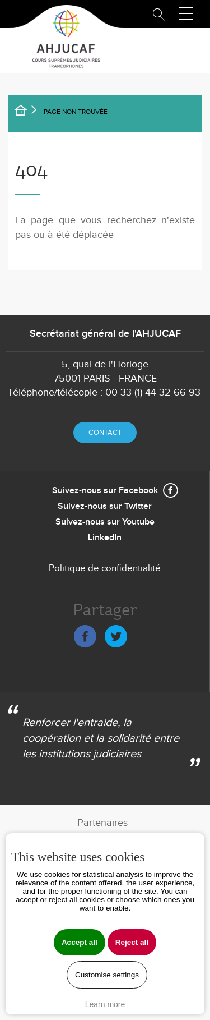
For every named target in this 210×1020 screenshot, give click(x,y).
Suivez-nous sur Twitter (105, 506)
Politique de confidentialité (105, 568)
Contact (105, 432)
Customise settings (107, 975)
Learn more (105, 1004)
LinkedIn (105, 537)
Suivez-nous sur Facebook (105, 490)
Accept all (79, 942)
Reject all (131, 942)
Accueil (28, 112)
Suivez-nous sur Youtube (105, 522)
